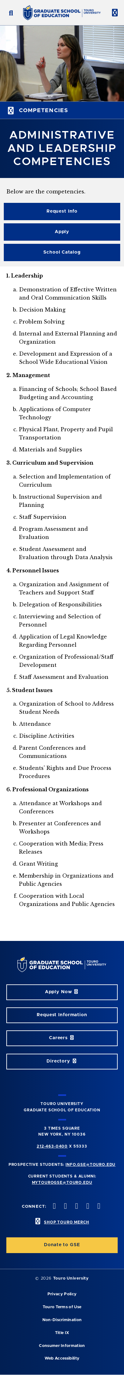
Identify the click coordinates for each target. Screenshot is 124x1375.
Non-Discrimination (62, 1320)
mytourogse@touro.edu (62, 1182)
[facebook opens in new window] (54, 1206)
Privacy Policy (62, 1294)
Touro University (71, 1278)
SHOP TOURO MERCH (66, 1222)
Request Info (62, 211)
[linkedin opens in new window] (98, 1206)
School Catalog (61, 252)
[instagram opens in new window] (76, 1206)
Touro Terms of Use (62, 1307)
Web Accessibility (62, 1358)
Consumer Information (62, 1346)
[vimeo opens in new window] (87, 1206)
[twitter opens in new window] (65, 1206)
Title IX (62, 1333)
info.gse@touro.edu (90, 1164)
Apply (62, 232)
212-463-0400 (52, 1146)
